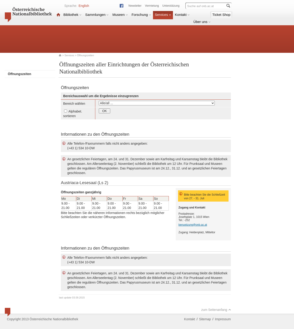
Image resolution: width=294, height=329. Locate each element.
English (84, 6)
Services (163, 15)
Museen (120, 15)
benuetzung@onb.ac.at (192, 224)
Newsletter (134, 5)
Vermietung (152, 5)
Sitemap (205, 319)
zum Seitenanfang (216, 310)
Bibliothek (72, 15)
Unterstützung (171, 5)
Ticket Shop (221, 15)
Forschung (141, 15)
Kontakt (182, 15)
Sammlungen (97, 15)
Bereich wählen (74, 103)
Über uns (202, 22)
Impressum (223, 319)
